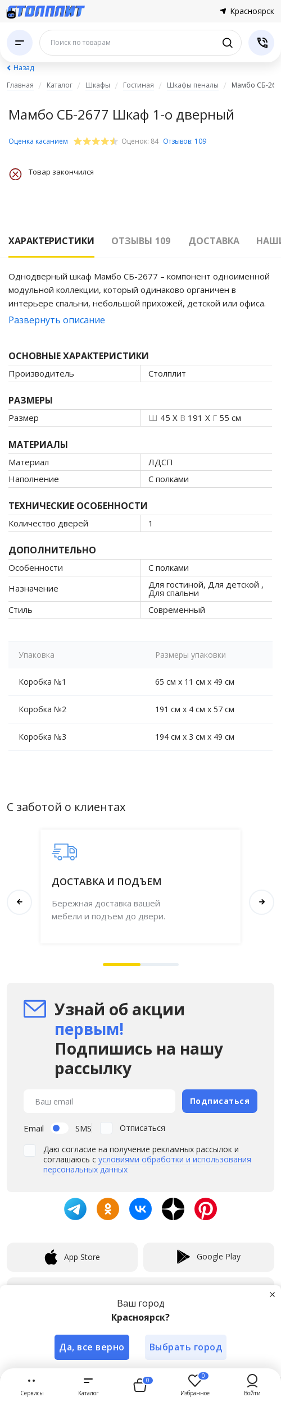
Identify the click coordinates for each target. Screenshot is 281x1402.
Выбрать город (186, 1347)
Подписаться (220, 1101)
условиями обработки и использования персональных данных (147, 1164)
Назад (23, 67)
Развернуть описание (56, 320)
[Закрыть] (272, 1294)
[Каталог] (20, 43)
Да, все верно (92, 1347)
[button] (122, 964)
